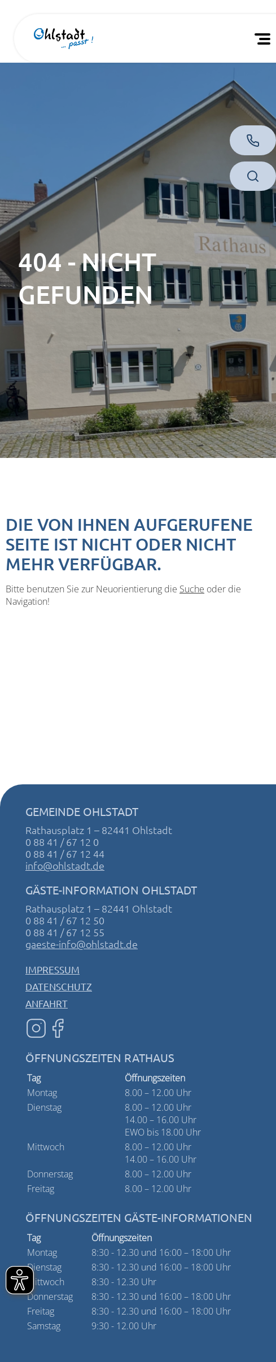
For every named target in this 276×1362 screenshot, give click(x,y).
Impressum (52, 969)
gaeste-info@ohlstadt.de (81, 943)
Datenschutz (58, 986)
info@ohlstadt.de (64, 865)
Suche (191, 589)
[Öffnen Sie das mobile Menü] (264, 38)
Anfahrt (46, 1003)
